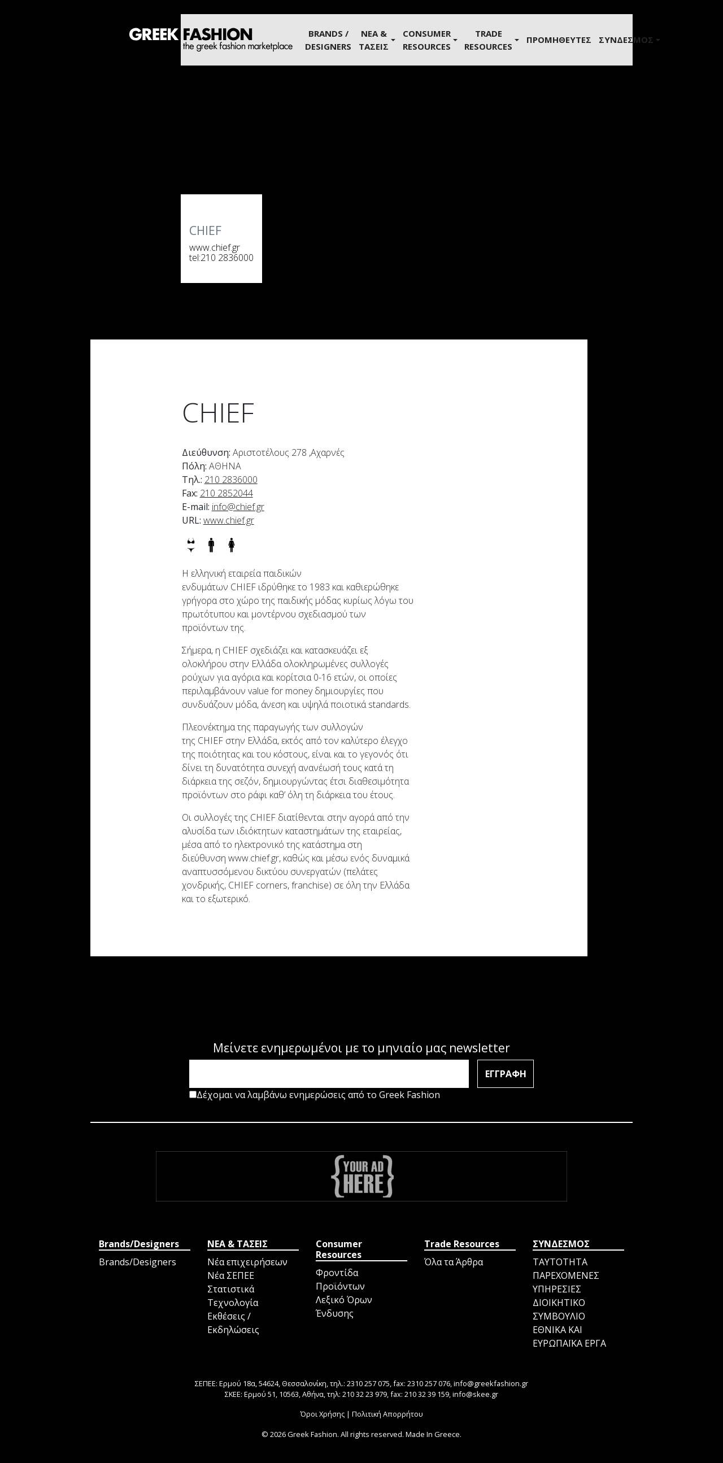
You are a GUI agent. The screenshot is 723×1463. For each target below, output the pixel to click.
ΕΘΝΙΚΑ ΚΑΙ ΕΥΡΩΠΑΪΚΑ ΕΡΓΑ (569, 1336)
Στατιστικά (230, 1289)
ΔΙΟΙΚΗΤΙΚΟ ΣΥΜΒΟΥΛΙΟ (559, 1309)
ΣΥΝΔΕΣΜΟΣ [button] (626, 39)
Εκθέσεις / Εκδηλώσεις (233, 1323)
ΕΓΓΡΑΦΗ (505, 1074)
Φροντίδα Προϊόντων (340, 1279)
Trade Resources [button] (488, 40)
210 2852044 (226, 493)
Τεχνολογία (232, 1302)
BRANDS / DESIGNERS (328, 40)
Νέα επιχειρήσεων (247, 1262)
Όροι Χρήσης (322, 1414)
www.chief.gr (214, 247)
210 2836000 (231, 479)
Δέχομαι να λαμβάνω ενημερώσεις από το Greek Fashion (314, 1094)
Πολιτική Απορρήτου (387, 1414)
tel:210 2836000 (221, 257)
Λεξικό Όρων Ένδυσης (344, 1307)
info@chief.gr (238, 506)
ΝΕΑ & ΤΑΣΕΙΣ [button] (374, 40)
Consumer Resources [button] (427, 40)
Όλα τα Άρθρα (453, 1262)
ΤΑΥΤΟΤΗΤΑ (560, 1262)
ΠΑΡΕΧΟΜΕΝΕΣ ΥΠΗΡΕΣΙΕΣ (566, 1282)
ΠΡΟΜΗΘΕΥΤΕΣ (558, 39)
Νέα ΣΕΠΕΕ (230, 1275)
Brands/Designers (137, 1262)
